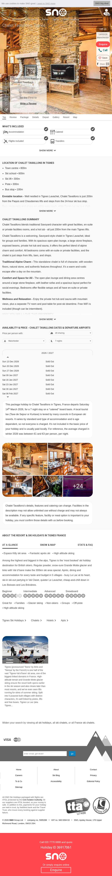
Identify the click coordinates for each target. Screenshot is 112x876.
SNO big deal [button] (101, 3)
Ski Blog (56, 775)
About (56, 769)
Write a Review (28, 103)
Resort (66, 117)
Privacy (93, 775)
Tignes (55, 19)
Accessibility (56, 781)
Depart (46, 117)
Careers (18, 775)
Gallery (56, 117)
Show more (46, 211)
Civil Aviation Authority (32, 800)
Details (35, 117)
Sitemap (18, 787)
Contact (93, 769)
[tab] (10, 544)
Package (24, 117)
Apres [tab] (40, 659)
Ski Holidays (17, 19)
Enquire (56, 870)
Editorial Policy (93, 781)
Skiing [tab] (25, 659)
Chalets (35, 620)
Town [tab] (9, 659)
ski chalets (61, 722)
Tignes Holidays (13, 620)
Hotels (50, 620)
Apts (63, 620)
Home (5, 19)
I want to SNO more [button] (46, 3)
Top (4, 117)
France (45, 19)
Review (13, 117)
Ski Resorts (32, 19)
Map (75, 117)
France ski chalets (84, 722)
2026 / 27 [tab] (47, 353)
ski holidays (45, 722)
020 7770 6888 (53, 842)
